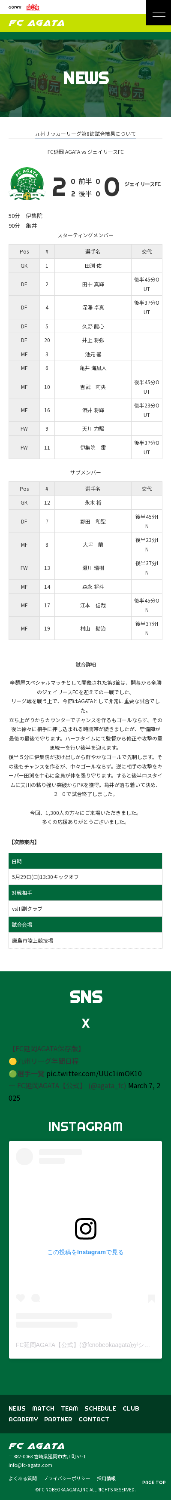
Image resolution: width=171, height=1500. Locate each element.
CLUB (131, 1408)
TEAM (69, 1408)
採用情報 (106, 1478)
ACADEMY (23, 1419)
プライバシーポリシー (66, 1478)
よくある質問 (23, 1478)
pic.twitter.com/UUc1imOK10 (94, 1073)
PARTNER (58, 1419)
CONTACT (93, 1419)
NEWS (17, 1408)
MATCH (43, 1408)
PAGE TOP (154, 1482)
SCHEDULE (100, 1408)
